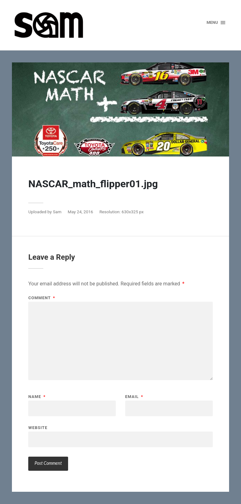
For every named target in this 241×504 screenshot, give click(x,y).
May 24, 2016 (80, 211)
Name (37, 397)
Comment (41, 298)
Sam (57, 211)
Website (37, 427)
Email (134, 397)
